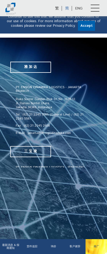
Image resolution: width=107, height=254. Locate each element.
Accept (86, 25)
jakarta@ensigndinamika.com (49, 133)
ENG (79, 8)
